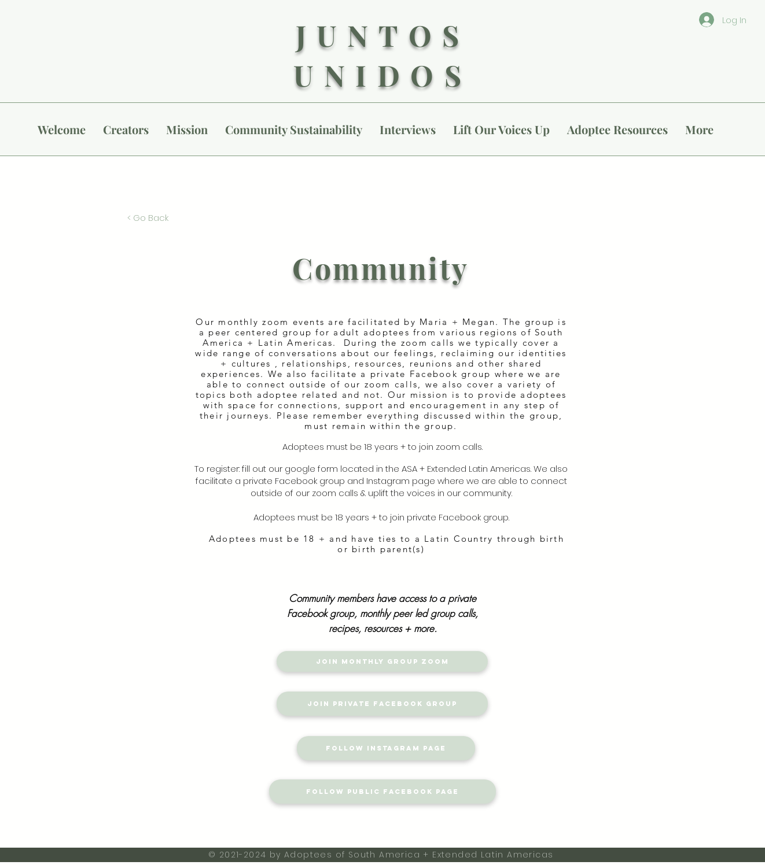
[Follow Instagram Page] (386, 748)
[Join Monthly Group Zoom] (382, 661)
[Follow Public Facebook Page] (382, 791)
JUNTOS (383, 35)
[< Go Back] (147, 217)
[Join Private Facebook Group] (382, 704)
